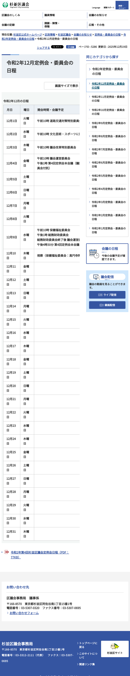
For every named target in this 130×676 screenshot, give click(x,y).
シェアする (43, 47)
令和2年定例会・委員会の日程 (107, 71)
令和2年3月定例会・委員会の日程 (109, 204)
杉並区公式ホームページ (27, 34)
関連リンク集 (87, 664)
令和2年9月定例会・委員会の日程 (109, 125)
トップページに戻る (88, 645)
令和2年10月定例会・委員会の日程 (108, 112)
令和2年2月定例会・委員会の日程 (109, 217)
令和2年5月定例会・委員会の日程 (109, 177)
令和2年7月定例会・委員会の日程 (109, 151)
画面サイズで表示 (66, 86)
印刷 (72, 47)
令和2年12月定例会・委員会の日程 (108, 85)
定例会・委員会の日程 (108, 34)
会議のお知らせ (83, 34)
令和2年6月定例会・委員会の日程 (109, 164)
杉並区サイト (115, 653)
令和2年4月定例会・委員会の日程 (109, 191)
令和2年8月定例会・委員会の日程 (109, 138)
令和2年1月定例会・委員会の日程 (109, 230)
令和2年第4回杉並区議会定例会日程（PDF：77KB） (40, 554)
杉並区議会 (64, 34)
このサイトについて (88, 655)
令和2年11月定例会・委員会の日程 (108, 99)
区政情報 (50, 34)
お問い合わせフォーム (24, 613)
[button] (96, 5)
